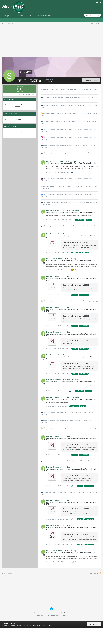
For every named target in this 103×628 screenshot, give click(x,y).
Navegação (7, 16)
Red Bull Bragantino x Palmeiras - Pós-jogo (79, 89)
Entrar (98, 2)
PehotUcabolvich (48, 186)
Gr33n (45, 97)
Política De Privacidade (55, 613)
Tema (44, 613)
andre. (45, 461)
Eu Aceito (94, 624)
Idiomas (37, 613)
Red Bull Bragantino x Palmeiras (58, 234)
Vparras (45, 113)
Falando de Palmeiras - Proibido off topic (78, 97)
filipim (45, 121)
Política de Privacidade (44, 625)
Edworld (45, 226)
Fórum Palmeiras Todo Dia (87, 163)
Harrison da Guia (48, 202)
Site (30, 16)
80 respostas (62, 219)
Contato (67, 613)
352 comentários (63, 252)
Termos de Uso (32, 625)
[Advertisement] (51, 41)
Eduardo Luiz (64, 163)
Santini (45, 89)
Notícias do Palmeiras (44, 16)
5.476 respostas (63, 172)
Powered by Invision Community (51, 617)
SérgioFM (46, 129)
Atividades (20, 16)
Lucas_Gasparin (48, 492)
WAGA (45, 105)
